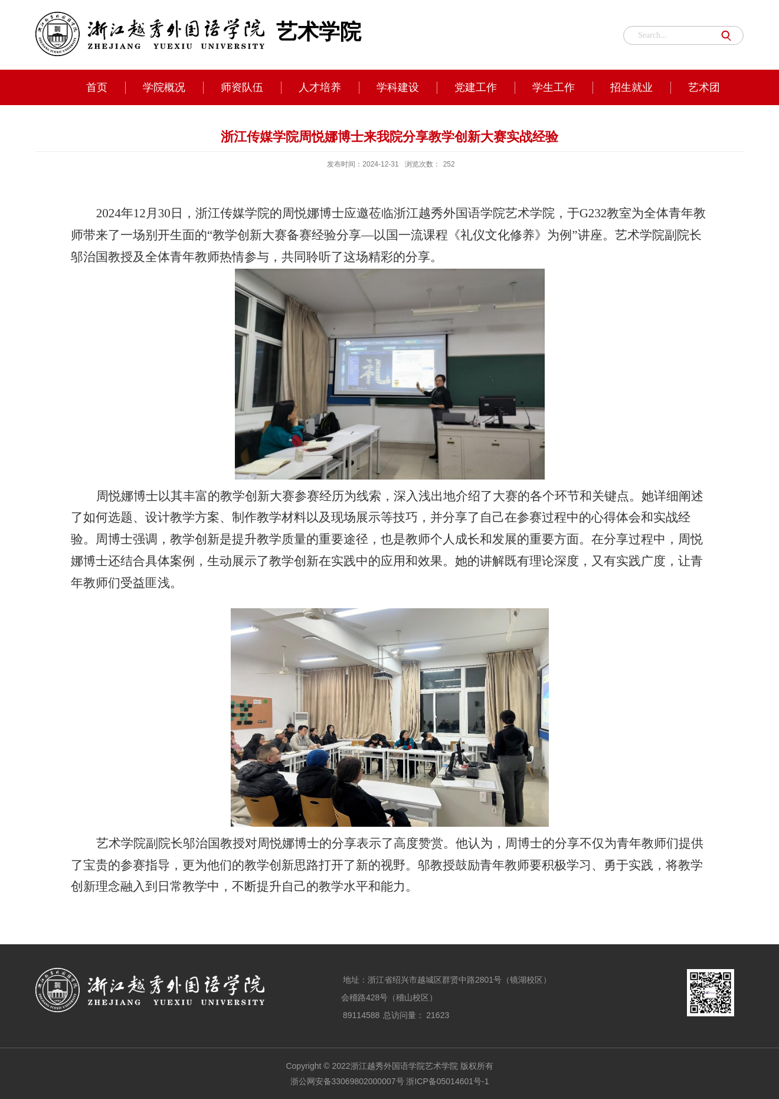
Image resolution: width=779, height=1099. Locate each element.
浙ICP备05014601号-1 (447, 1081)
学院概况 (164, 87)
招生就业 (631, 87)
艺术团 (704, 87)
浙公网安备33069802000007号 (347, 1081)
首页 (96, 87)
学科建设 (398, 87)
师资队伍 (242, 87)
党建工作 (475, 87)
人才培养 (320, 87)
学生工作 (553, 87)
